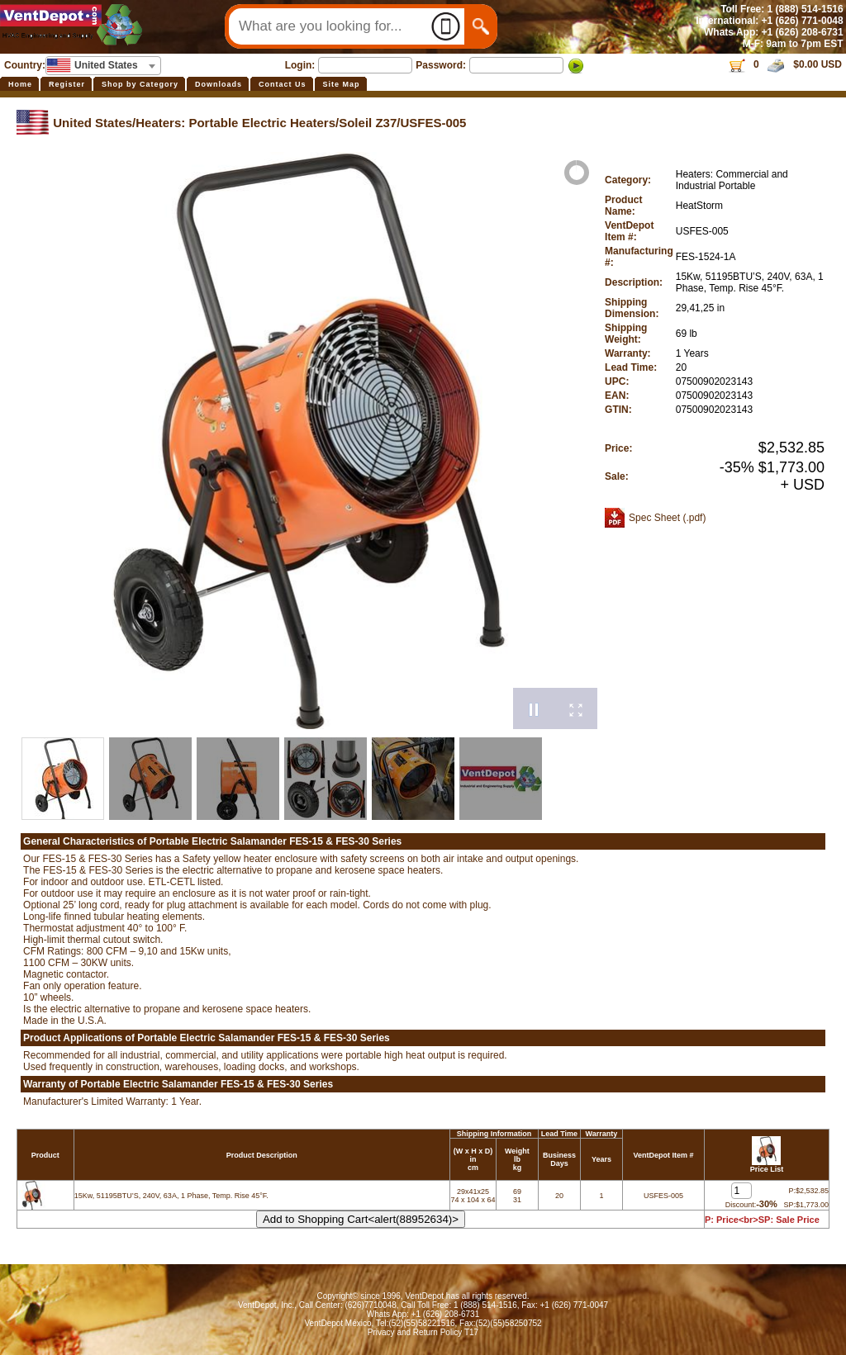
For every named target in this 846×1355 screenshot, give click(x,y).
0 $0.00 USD (784, 64)
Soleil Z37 (368, 123)
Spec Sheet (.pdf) (667, 518)
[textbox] (103, 65)
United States (92, 123)
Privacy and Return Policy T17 (423, 1332)
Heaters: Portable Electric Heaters (235, 123)
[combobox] (103, 65)
